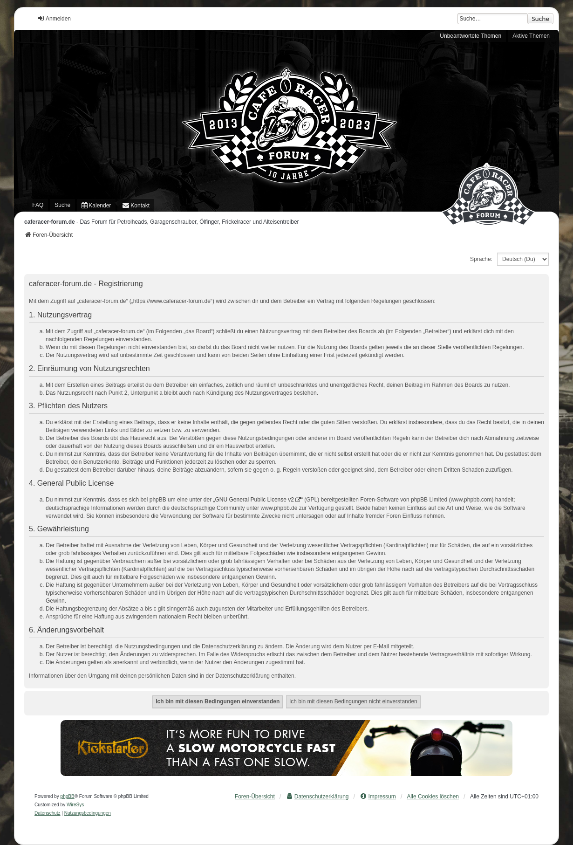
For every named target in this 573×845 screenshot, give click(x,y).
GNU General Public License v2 (254, 499)
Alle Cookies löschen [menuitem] (433, 796)
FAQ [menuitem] (37, 205)
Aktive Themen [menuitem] (531, 36)
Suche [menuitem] (62, 205)
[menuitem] (96, 205)
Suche (540, 18)
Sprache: (481, 259)
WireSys (75, 804)
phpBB (68, 796)
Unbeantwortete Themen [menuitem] (470, 36)
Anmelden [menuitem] (54, 18)
